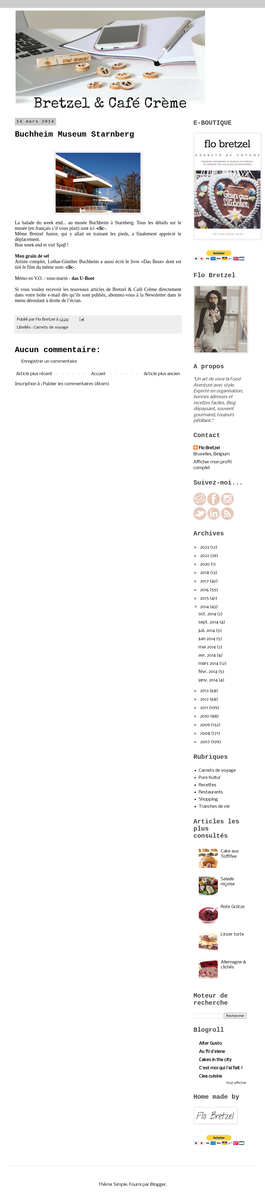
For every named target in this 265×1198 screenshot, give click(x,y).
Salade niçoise (228, 882)
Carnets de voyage (51, 327)
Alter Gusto (210, 1043)
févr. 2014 (208, 671)
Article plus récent (34, 373)
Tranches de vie (214, 806)
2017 (205, 581)
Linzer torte (232, 934)
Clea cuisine (210, 1076)
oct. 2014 (207, 614)
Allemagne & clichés (233, 965)
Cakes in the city (215, 1059)
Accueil (98, 373)
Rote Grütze (233, 906)
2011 (204, 707)
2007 (205, 741)
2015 (205, 598)
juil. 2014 (207, 630)
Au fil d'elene (212, 1051)
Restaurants (211, 792)
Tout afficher (236, 1083)
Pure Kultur (210, 777)
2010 (205, 716)
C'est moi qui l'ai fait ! (220, 1068)
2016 (205, 590)
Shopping (208, 799)
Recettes (207, 785)
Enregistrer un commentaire (49, 361)
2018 (205, 572)
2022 (205, 555)
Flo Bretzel (209, 448)
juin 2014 (207, 638)
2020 (205, 564)
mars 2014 (208, 663)
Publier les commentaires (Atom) (76, 384)
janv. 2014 (208, 680)
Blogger (158, 1184)
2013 (205, 690)
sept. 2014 (208, 622)
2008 (205, 733)
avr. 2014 (207, 655)
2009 (205, 725)
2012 (205, 699)
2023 (205, 547)
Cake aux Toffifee (230, 854)
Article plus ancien (162, 373)
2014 (205, 606)
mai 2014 (207, 647)
